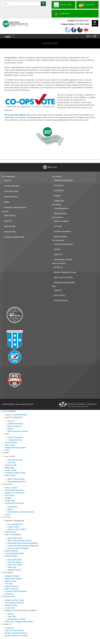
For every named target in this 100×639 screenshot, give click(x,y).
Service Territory (11, 488)
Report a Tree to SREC (16, 529)
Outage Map (59, 201)
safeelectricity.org (14, 570)
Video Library (10, 445)
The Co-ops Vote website (14, 115)
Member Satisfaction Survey (65, 272)
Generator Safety (14, 562)
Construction (59, 190)
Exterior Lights (10, 532)
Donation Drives (11, 605)
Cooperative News (11, 191)
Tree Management (61, 208)
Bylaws (6, 202)
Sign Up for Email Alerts (63, 277)
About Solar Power (14, 538)
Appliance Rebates (61, 221)
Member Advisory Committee (16, 636)
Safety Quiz (11, 567)
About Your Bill (9, 226)
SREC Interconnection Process (19, 541)
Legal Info (58, 290)
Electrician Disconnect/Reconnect (20, 512)
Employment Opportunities (64, 282)
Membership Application (63, 180)
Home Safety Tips (14, 560)
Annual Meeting (11, 442)
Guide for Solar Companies (18, 548)
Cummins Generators (62, 231)
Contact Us (58, 267)
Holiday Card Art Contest (14, 600)
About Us (7, 181)
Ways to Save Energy (15, 479)
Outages (57, 196)
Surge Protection (60, 236)
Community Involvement (63, 244)
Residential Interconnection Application (22, 543)
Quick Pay (8, 221)
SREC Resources (12, 589)
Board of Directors (11, 197)
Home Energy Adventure (14, 553)
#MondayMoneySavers (16, 482)
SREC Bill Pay (9, 216)
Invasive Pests (13, 527)
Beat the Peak (10, 581)
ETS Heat (58, 226)
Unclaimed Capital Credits (14, 237)
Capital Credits (10, 232)
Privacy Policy (59, 295)
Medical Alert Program (13, 579)
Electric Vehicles (11, 551)
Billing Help (9, 468)
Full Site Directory (61, 300)
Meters (10, 509)
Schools (57, 249)
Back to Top (52, 167)
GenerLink (9, 594)
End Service (58, 185)
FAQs (7, 450)
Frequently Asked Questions (15, 207)
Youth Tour (58, 254)
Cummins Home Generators (16, 591)
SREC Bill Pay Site (14, 460)
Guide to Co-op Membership (16, 415)
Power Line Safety (14, 565)
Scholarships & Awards (63, 259)
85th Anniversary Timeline (17, 431)
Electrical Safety (60, 213)
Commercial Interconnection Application (23, 546)
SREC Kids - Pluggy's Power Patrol (19, 622)
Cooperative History (15, 424)
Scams (7, 514)
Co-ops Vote (10, 608)
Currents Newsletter (12, 186)
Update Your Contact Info (15, 493)
